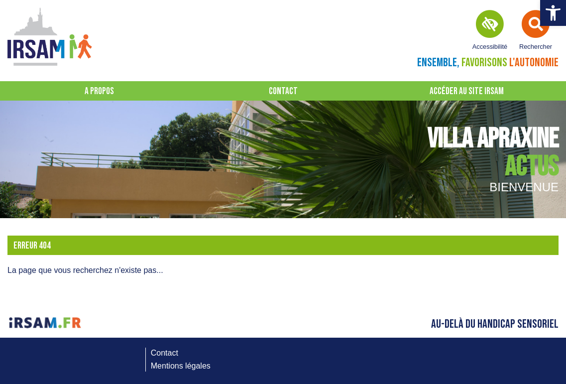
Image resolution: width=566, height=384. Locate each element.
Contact (283, 91)
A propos (99, 91)
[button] (553, 13)
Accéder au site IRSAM (467, 91)
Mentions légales (181, 366)
